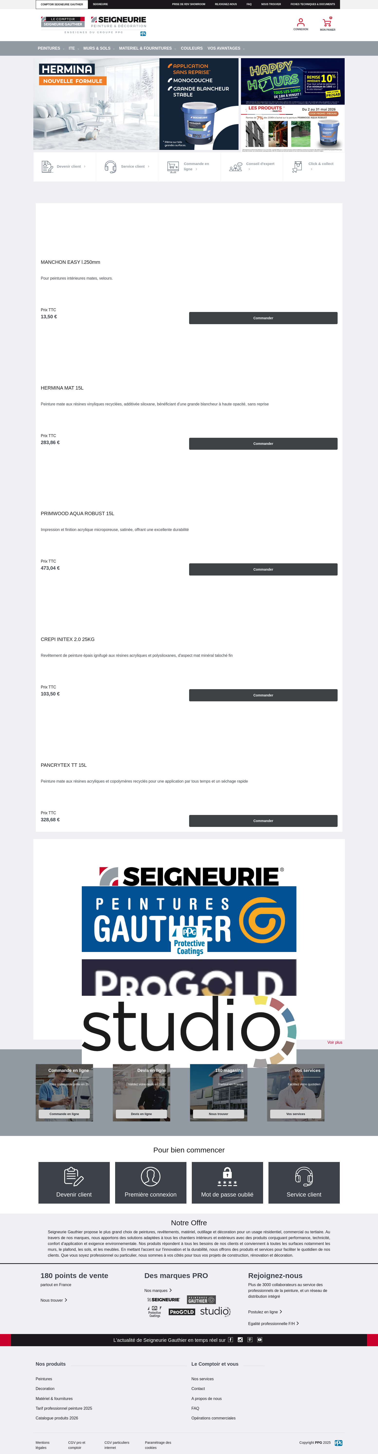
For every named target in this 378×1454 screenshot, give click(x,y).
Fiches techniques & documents (313, 4)
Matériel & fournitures (54, 1398)
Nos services (203, 1379)
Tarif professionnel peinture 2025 (64, 1408)
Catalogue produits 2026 (57, 1418)
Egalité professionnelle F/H (274, 1323)
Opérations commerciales (214, 1418)
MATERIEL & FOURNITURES (147, 48)
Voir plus (334, 1042)
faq (249, 4)
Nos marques (158, 1290)
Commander (263, 318)
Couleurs (192, 48)
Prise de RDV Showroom (188, 4)
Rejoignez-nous (226, 4)
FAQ (195, 1408)
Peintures (44, 1379)
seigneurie (100, 4)
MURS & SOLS (99, 48)
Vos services (295, 1113)
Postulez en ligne (265, 1312)
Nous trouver (271, 4)
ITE (74, 48)
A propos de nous (207, 1398)
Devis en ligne (141, 1113)
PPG (318, 1442)
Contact (198, 1388)
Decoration (45, 1388)
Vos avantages (226, 48)
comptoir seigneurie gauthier (62, 4)
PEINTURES (51, 48)
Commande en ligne (64, 1113)
